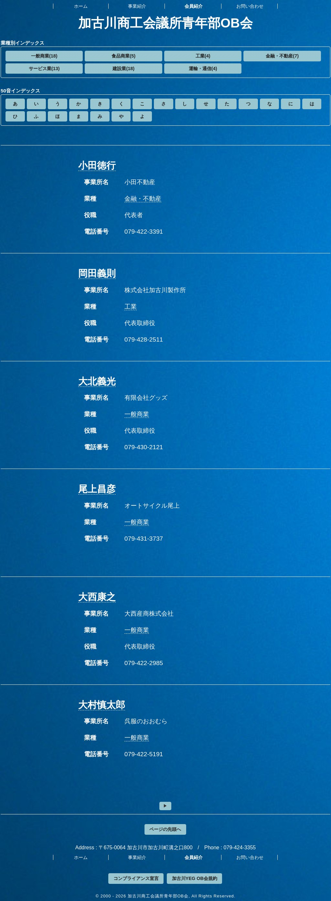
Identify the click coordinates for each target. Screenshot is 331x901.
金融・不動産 (142, 198)
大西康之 (97, 597)
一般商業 (136, 414)
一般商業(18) (44, 55)
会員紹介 (194, 6)
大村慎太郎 (101, 705)
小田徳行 (97, 165)
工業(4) (203, 55)
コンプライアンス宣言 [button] (136, 878)
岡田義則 (97, 273)
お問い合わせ (249, 6)
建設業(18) (123, 68)
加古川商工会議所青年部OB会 (165, 23)
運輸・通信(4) (203, 68)
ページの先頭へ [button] (165, 829)
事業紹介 (137, 6)
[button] (44, 56)
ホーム (81, 6)
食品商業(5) (123, 55)
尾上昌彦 (97, 489)
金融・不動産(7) (282, 55)
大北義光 (97, 381)
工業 (130, 306)
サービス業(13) (44, 68)
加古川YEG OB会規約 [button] (194, 878)
